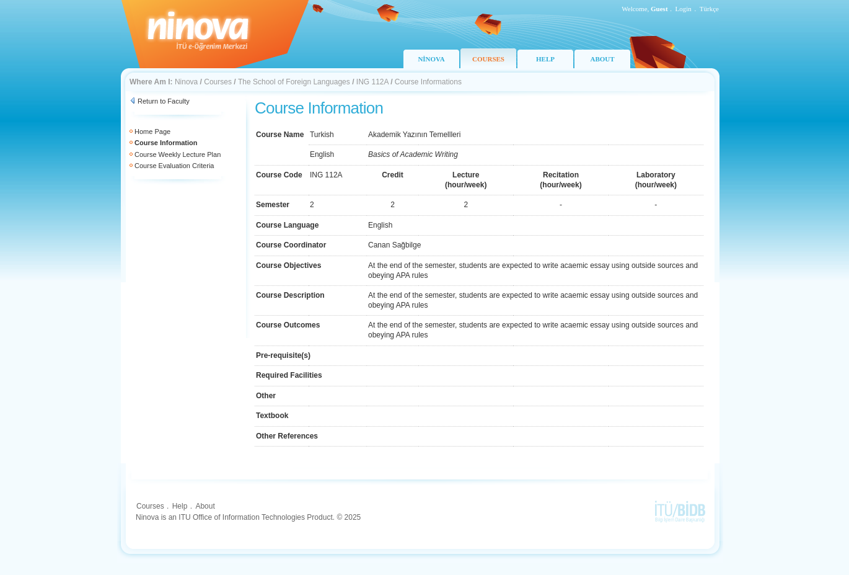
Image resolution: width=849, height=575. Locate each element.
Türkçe (709, 8)
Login (683, 8)
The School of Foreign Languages (294, 82)
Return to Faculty (164, 101)
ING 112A (372, 82)
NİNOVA (431, 59)
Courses (218, 82)
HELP (545, 59)
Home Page (152, 131)
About (204, 506)
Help (180, 506)
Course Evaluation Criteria (174, 165)
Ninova (186, 82)
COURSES (488, 59)
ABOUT (602, 59)
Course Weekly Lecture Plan (177, 154)
